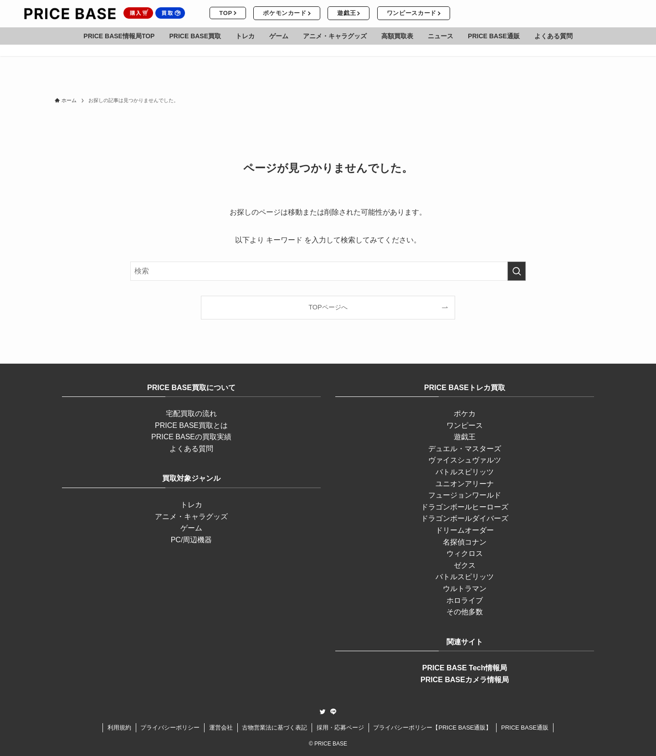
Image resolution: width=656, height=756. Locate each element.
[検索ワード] (328, 271)
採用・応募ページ (340, 727)
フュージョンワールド (464, 495)
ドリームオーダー (465, 530)
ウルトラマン (465, 588)
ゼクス (465, 565)
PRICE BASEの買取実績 (191, 437)
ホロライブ (464, 600)
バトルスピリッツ (465, 472)
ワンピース (464, 425)
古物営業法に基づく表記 (274, 727)
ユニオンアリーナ (465, 484)
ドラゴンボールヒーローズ (464, 507)
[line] (333, 712)
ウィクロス (464, 553)
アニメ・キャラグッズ (191, 516)
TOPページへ (327, 307)
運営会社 (221, 727)
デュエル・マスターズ (464, 449)
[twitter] (322, 712)
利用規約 (119, 727)
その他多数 (464, 612)
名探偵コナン (465, 542)
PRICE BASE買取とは (191, 425)
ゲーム (191, 528)
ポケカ (465, 413)
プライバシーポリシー (170, 727)
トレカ (191, 505)
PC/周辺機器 (191, 540)
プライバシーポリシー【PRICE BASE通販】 (432, 727)
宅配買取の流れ (191, 413)
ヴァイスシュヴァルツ (464, 460)
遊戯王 (465, 437)
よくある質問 (191, 449)
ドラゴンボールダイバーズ (464, 518)
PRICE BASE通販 (524, 727)
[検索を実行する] (516, 271)
